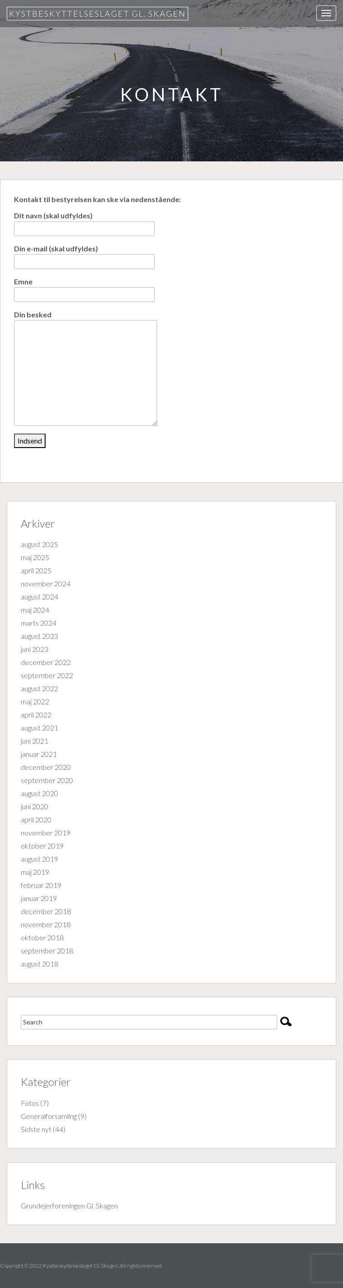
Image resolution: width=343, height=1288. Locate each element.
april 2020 (36, 819)
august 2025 (39, 544)
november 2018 (45, 924)
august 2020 (39, 793)
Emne (84, 287)
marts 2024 (38, 622)
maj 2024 (35, 609)
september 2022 (47, 675)
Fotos (30, 1103)
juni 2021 (34, 740)
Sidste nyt (36, 1129)
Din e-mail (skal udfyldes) (84, 254)
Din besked (85, 320)
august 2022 (39, 688)
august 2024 (39, 596)
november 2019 (45, 832)
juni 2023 (34, 649)
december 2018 (46, 911)
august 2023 (39, 636)
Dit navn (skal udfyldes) (84, 221)
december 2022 (46, 662)
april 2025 (36, 570)
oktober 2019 (42, 845)
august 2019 (39, 858)
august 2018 (39, 963)
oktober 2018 (42, 937)
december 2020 (46, 767)
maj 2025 (35, 557)
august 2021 (39, 727)
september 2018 (47, 950)
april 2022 (36, 714)
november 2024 (45, 583)
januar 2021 (39, 754)
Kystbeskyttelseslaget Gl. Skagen (97, 14)
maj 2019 (35, 872)
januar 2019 (39, 898)
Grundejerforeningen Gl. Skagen (69, 1205)
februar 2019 (41, 885)
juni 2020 (34, 806)
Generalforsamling (49, 1116)
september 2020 (47, 780)
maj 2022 (35, 701)
